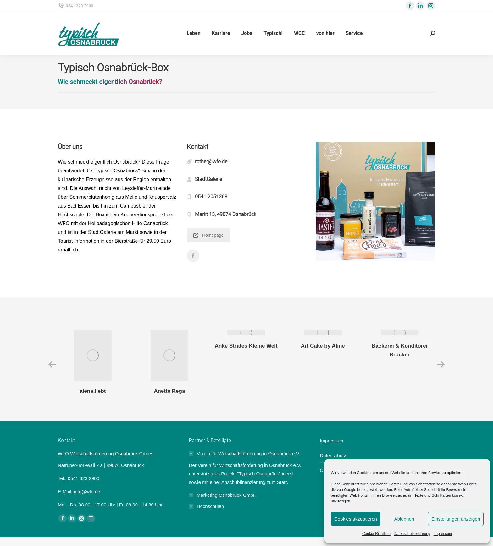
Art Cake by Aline (323, 346)
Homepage (208, 235)
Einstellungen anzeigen (455, 519)
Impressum (443, 534)
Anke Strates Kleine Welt (246, 346)
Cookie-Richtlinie (376, 534)
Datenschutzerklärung (412, 534)
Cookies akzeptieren (355, 519)
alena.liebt (93, 391)
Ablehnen (404, 519)
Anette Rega (169, 391)
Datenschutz (333, 455)
